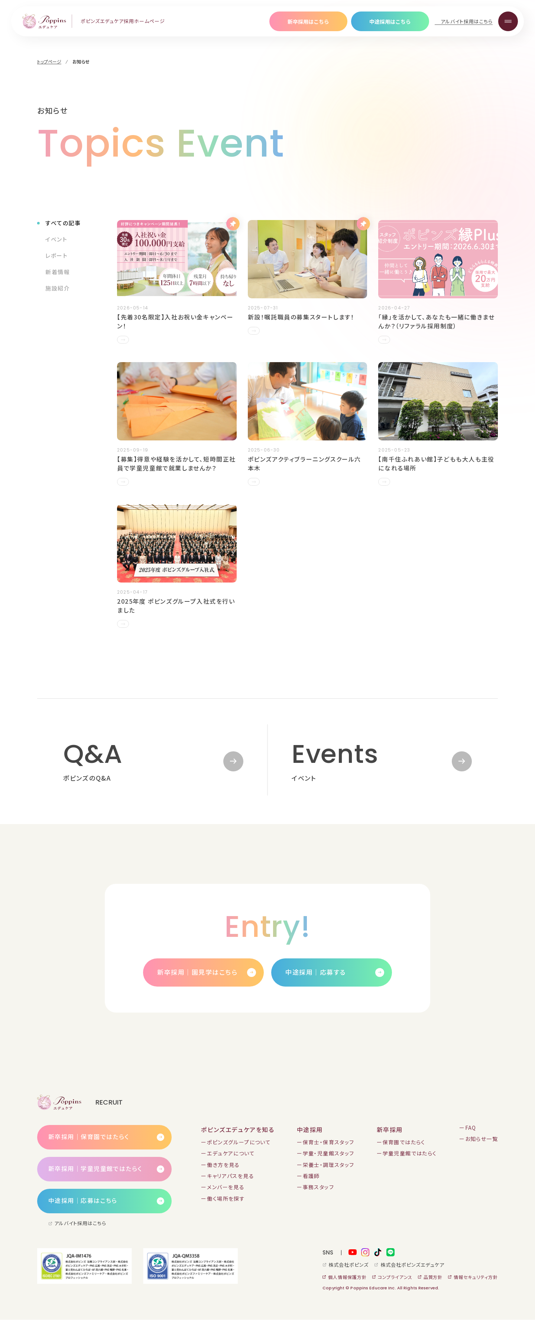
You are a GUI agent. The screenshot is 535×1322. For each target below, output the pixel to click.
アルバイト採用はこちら (467, 21)
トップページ (49, 61)
